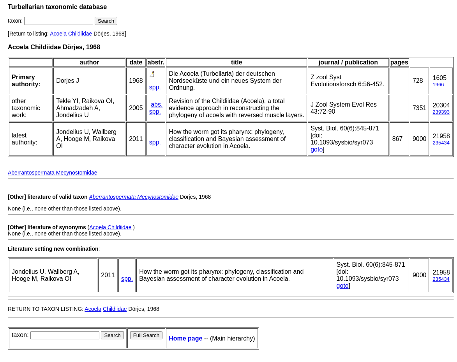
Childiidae (80, 33)
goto (317, 149)
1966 (438, 84)
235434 (440, 143)
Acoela (58, 33)
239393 (440, 112)
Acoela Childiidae (110, 227)
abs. (156, 104)
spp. (155, 87)
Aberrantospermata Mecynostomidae (52, 172)
